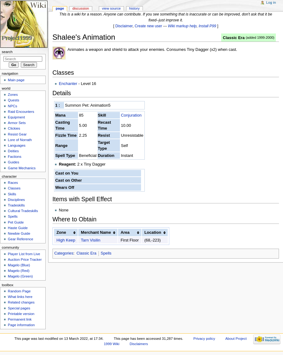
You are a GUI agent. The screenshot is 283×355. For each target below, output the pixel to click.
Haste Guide (18, 228)
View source (111, 8)
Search (7, 52)
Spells (106, 253)
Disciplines (16, 200)
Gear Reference (20, 239)
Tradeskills (16, 205)
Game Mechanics (21, 168)
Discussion (80, 8)
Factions (14, 156)
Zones (13, 94)
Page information (21, 325)
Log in (271, 2)
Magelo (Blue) (19, 265)
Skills (12, 194)
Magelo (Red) (18, 271)
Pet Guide (16, 222)
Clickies (14, 128)
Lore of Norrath (20, 140)
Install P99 (207, 26)
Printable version (21, 314)
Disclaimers (139, 344)
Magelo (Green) (20, 276)
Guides (13, 162)
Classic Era (233, 37)
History (134, 8)
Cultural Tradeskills (23, 211)
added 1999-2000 (260, 37)
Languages (16, 145)
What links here (20, 297)
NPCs (12, 106)
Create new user (148, 26)
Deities (13, 151)
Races (13, 182)
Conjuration (131, 115)
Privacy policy (204, 338)
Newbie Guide (19, 233)
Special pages (19, 308)
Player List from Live (24, 254)
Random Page (19, 291)
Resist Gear (17, 134)
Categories (63, 253)
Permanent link (19, 319)
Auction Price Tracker (25, 259)
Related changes (21, 302)
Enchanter (68, 83)
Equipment (16, 117)
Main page (16, 80)
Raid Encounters (21, 111)
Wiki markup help (182, 26)
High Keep (66, 240)
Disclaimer (124, 26)
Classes (14, 188)
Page (60, 8)
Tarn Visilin (90, 240)
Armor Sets (16, 123)
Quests (13, 100)
